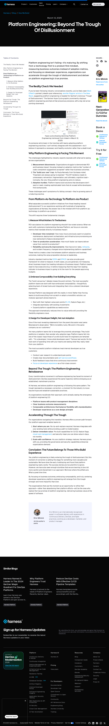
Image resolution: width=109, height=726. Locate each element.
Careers (96, 666)
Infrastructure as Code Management (37, 669)
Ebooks (77, 672)
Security (96, 675)
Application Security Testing (36, 697)
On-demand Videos (81, 680)
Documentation (56, 685)
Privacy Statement (57, 723)
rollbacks (85, 247)
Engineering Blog (57, 705)
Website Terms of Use (42, 723)
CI (66, 302)
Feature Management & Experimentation (37, 665)
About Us (96, 656)
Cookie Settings (80, 723)
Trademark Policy (99, 672)
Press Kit (96, 682)
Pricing (48, 4)
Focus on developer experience (45, 363)
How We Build (23, 13)
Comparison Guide (81, 660)
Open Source (41, 4)
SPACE (63, 259)
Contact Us (97, 669)
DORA (54, 259)
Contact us (84, 4)
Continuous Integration (37, 661)
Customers (33, 4)
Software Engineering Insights (37, 692)
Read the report (11, 716)
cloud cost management (42, 434)
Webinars (78, 683)
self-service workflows (67, 358)
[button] (24, 4)
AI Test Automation (36, 712)
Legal (95, 679)
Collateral (78, 663)
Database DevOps (35, 680)
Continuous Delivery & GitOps (36, 657)
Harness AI (54, 656)
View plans (54, 669)
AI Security (33, 705)
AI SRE (31, 677)
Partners (96, 663)
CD (69, 302)
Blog (76, 656)
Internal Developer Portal (36, 687)
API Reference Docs (58, 702)
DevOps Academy (81, 669)
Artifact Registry (35, 684)
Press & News (98, 660)
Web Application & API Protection (37, 701)
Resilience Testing (35, 673)
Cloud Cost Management (38, 708)
